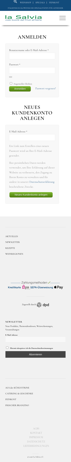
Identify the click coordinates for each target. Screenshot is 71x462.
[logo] (29, 18)
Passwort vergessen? (45, 88)
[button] (15, 2)
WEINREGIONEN (14, 253)
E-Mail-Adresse (18, 131)
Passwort (14, 64)
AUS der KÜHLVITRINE (17, 387)
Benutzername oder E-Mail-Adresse (29, 50)
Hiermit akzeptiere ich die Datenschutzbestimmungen (29, 347)
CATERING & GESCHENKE (19, 393)
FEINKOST (10, 399)
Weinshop (25, 2)
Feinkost (54, 2)
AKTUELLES (11, 236)
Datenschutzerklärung (41, 182)
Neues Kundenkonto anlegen (31, 194)
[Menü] (61, 18)
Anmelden (20, 88)
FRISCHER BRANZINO (17, 405)
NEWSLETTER (12, 242)
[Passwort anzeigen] (10, 77)
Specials (40, 2)
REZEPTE (10, 248)
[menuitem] (25, 3)
